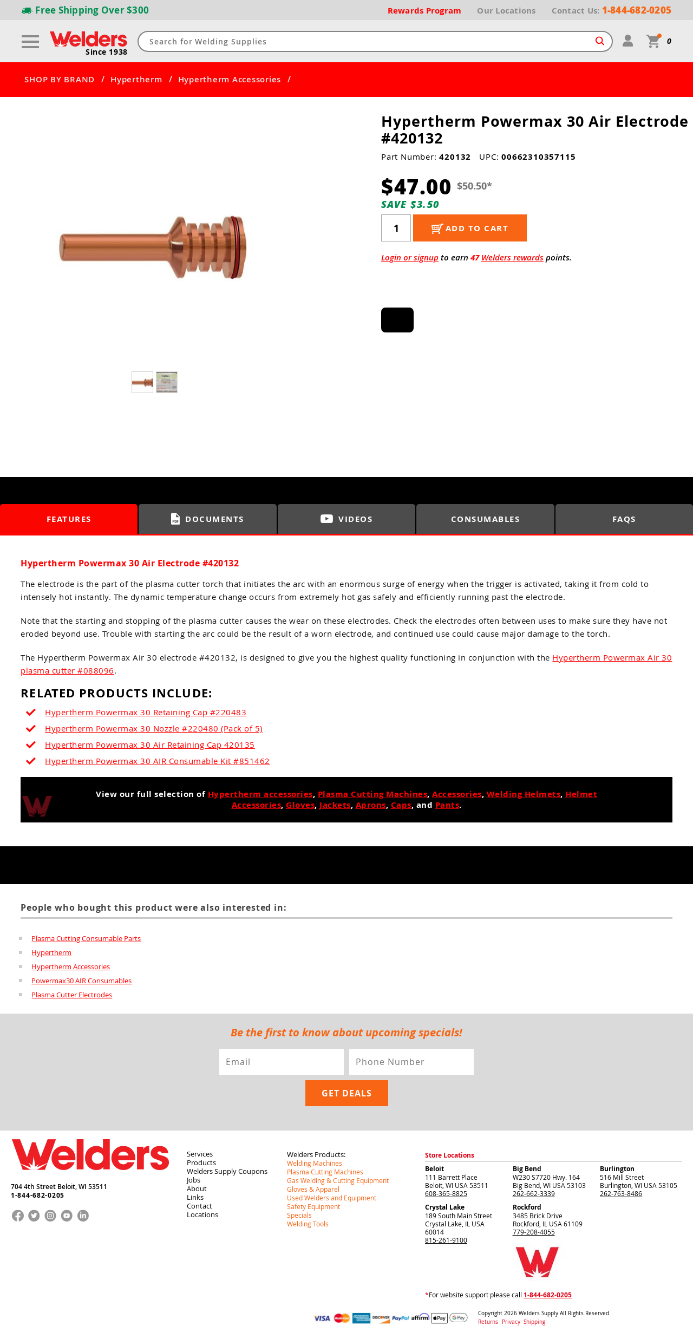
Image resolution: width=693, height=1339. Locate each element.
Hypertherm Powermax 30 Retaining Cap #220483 (145, 712)
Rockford (527, 1207)
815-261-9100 (446, 1240)
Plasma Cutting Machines (373, 794)
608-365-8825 (446, 1193)
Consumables (485, 519)
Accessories (457, 794)
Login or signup (410, 257)
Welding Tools (308, 1223)
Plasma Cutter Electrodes (71, 995)
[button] (281, 247)
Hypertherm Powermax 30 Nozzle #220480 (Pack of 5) (154, 728)
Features (69, 519)
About (197, 1188)
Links (195, 1197)
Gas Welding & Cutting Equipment (338, 1180)
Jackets (335, 805)
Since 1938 (107, 52)
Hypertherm (136, 79)
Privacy (512, 1321)
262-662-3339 (534, 1193)
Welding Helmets (524, 794)
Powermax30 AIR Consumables (81, 980)
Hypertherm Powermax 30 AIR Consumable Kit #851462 (157, 760)
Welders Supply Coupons (227, 1171)
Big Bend (527, 1168)
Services (200, 1154)
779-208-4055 (534, 1231)
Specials (299, 1215)
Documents (207, 519)
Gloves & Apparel (313, 1189)
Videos (346, 519)
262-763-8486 (621, 1193)
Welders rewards (512, 257)
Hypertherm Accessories (230, 79)
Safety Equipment (313, 1206)
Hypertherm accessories (260, 794)
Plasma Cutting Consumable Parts (86, 938)
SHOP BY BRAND (59, 79)
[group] (155, 244)
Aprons (371, 805)
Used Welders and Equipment (331, 1197)
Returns (488, 1321)
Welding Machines (314, 1163)
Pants (447, 805)
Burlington (617, 1168)
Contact (199, 1206)
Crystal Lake (445, 1207)
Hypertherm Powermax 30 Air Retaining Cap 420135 (150, 744)
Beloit (434, 1168)
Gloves (300, 805)
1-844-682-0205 (37, 1195)
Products (201, 1162)
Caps (401, 805)
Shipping (534, 1321)
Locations (202, 1214)
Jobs (193, 1180)
